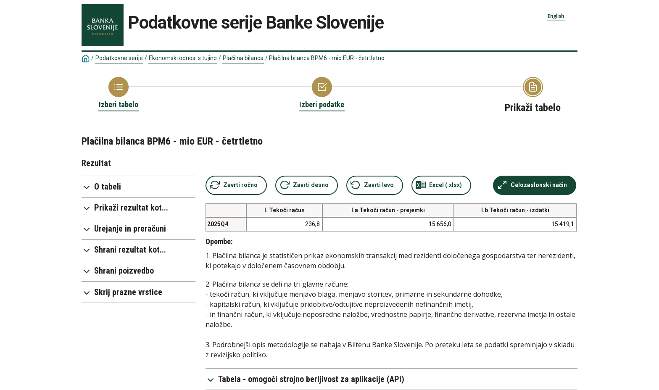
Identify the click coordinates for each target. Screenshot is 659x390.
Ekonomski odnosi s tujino (183, 58)
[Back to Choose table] (118, 93)
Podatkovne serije (119, 58)
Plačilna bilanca (243, 58)
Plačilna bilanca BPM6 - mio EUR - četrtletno (327, 58)
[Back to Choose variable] (322, 93)
